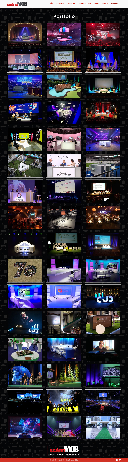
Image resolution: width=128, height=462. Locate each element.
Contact (105, 4)
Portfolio (115, 4)
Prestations (60, 4)
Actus (96, 4)
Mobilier (72, 4)
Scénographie (85, 4)
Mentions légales (68, 460)
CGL (76, 460)
